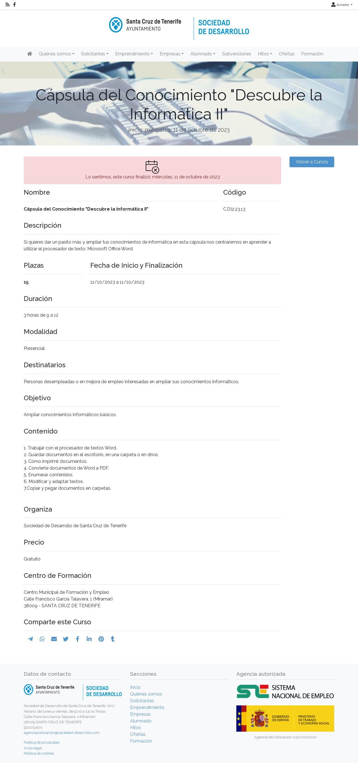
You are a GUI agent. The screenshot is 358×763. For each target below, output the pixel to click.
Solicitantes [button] (93, 53)
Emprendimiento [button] (132, 53)
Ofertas (287, 53)
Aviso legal (33, 748)
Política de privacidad (41, 742)
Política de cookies (39, 753)
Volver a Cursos (312, 161)
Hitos (135, 727)
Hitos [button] (263, 53)
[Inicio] (179, 24)
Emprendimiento (147, 707)
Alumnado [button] (201, 53)
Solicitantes (142, 700)
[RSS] (8, 5)
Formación (312, 53)
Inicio (135, 687)
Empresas (140, 714)
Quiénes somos (146, 694)
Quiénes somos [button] (55, 53)
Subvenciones (236, 53)
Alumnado (141, 721)
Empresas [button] (170, 53)
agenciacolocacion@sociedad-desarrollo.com (62, 733)
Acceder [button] (340, 5)
